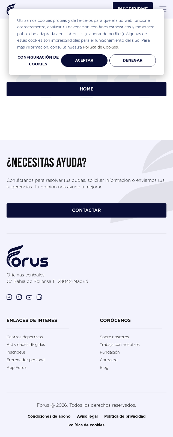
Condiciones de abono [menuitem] (49, 416)
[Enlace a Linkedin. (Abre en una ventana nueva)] (39, 297)
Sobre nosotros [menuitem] (114, 337)
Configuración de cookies (38, 61)
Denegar (132, 60)
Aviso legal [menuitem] (87, 416)
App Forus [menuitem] (16, 367)
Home (87, 89)
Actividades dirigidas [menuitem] (26, 344)
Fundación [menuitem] (110, 352)
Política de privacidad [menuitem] (124, 416)
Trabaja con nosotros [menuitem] (120, 344)
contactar (86, 210)
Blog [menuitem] (104, 367)
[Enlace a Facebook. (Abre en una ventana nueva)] (9, 297)
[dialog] (86, 42)
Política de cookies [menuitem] (86, 425)
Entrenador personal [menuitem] (26, 360)
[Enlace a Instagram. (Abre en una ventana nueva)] (19, 297)
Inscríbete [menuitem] (16, 352)
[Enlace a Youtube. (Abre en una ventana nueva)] (29, 297)
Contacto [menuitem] (109, 360)
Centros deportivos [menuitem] (25, 337)
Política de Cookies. (101, 47)
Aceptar (84, 60)
